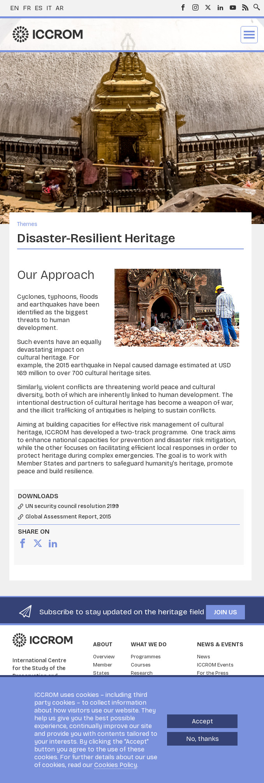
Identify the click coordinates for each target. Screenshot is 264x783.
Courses (141, 665)
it (49, 8)
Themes (27, 224)
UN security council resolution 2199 (72, 506)
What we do (149, 644)
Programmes (146, 657)
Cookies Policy (115, 765)
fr (27, 8)
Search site (255, 5)
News (203, 657)
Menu (249, 34)
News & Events (220, 644)
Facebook (183, 7)
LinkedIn (220, 7)
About (103, 644)
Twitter (208, 7)
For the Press (213, 673)
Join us (225, 612)
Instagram (195, 7)
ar (59, 8)
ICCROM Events (215, 665)
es (38, 8)
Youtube (233, 7)
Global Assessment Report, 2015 (68, 517)
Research (142, 673)
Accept (202, 721)
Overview (104, 657)
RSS (245, 7)
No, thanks (202, 738)
